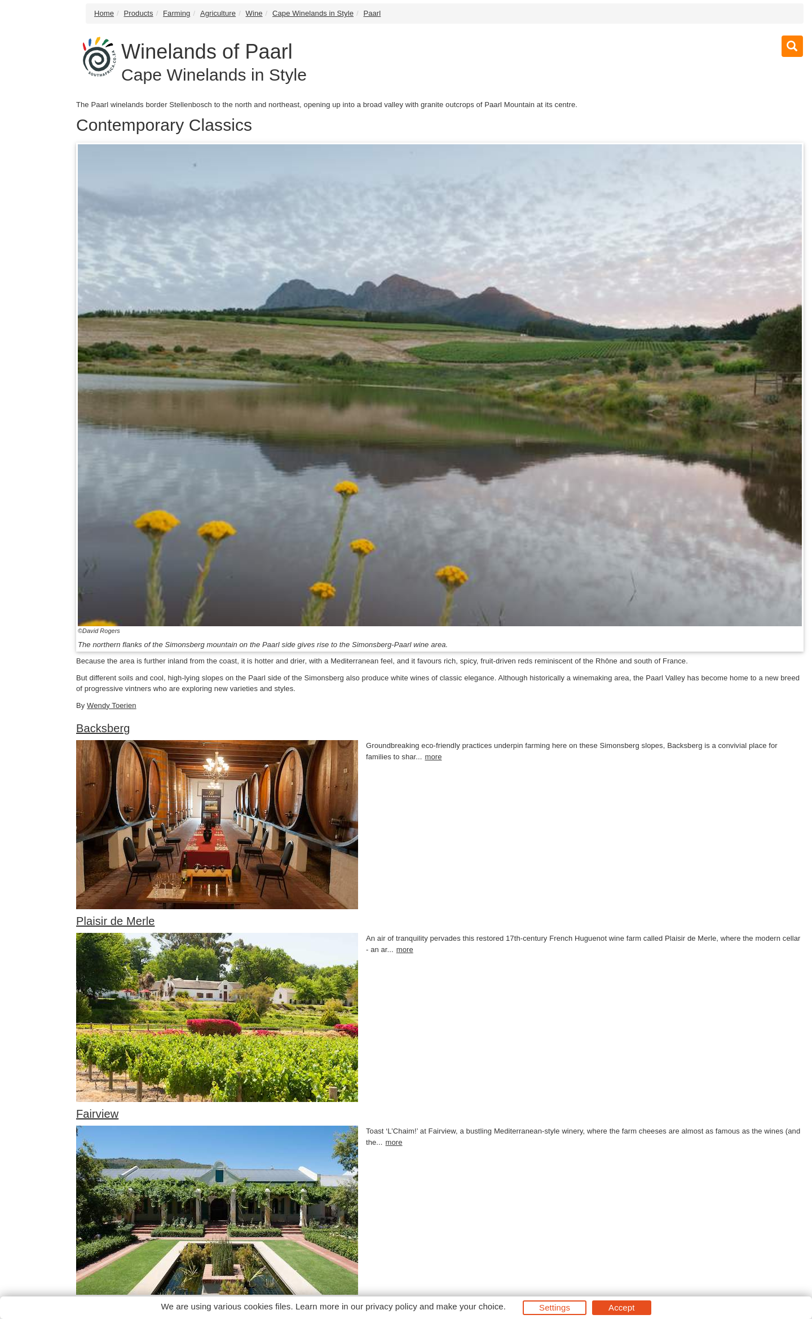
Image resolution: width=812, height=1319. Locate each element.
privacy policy (391, 1306)
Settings (554, 1307)
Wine (254, 13)
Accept (621, 1307)
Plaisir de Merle (115, 921)
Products (138, 13)
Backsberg (103, 728)
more (433, 757)
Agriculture (218, 13)
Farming (176, 13)
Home (104, 13)
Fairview (97, 1114)
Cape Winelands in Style (313, 13)
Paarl (372, 13)
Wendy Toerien (111, 705)
